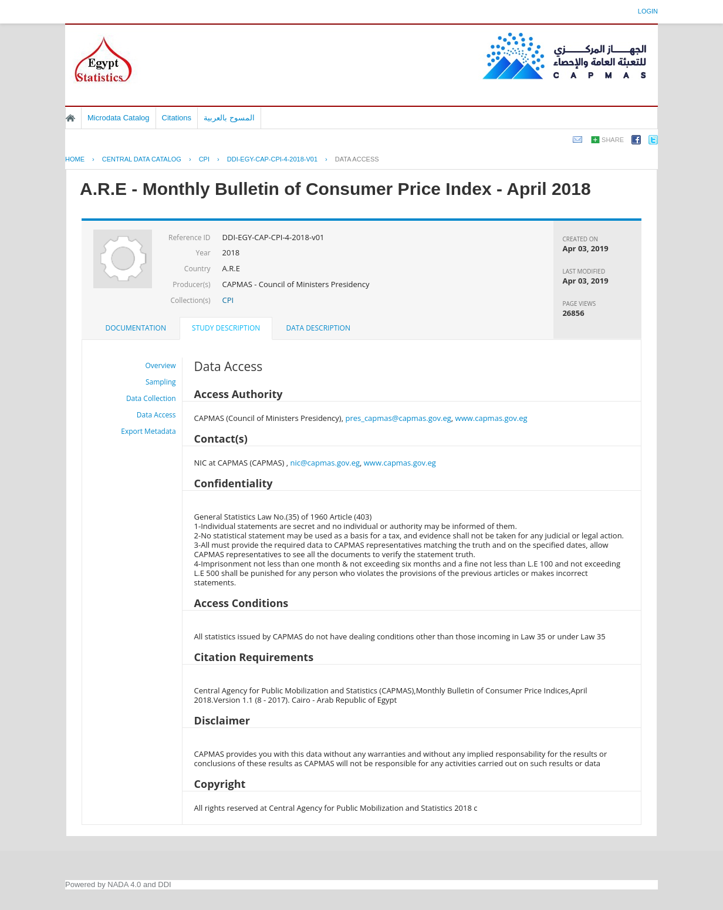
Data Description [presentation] (318, 328)
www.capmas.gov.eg (491, 418)
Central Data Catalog (141, 159)
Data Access (357, 159)
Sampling (161, 382)
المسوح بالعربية (229, 117)
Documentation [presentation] (136, 328)
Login (648, 11)
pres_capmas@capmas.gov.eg (398, 418)
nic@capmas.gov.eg (325, 462)
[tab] (135, 328)
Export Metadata (148, 431)
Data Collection (151, 398)
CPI (204, 159)
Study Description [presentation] (226, 328)
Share (613, 139)
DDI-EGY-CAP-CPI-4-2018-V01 (272, 159)
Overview (161, 365)
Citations (177, 117)
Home (70, 118)
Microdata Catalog (118, 117)
